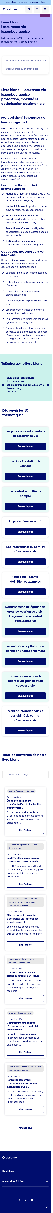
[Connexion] (37, 9)
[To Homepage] (9, 9)
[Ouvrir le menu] (45, 9)
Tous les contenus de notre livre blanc (27, 60)
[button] (25, 1171)
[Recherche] (28, 9)
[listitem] (25, 384)
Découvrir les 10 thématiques (22, 69)
